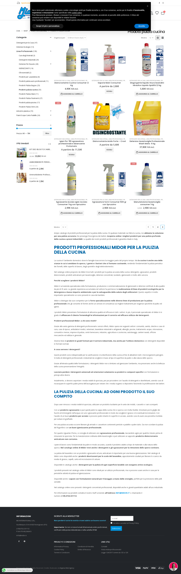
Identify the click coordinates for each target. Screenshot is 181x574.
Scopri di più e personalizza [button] (47, 26)
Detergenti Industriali (62, 139)
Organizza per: (59, 38)
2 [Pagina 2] (157, 227)
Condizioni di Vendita (86, 546)
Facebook (19, 541)
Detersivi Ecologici (23, 47)
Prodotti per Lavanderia (28, 77)
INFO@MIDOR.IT (123, 493)
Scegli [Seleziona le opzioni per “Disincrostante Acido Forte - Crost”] (109, 150)
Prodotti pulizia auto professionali (32, 81)
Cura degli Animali (25, 55)
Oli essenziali (24, 72)
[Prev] (148, 227)
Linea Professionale (78, 80)
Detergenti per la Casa (62, 80)
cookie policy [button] (77, 13)
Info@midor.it (21, 535)
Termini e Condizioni (62, 552)
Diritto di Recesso (84, 549)
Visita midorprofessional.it (111, 549)
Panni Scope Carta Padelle (26, 115)
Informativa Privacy (61, 546)
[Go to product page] (71, 60)
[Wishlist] (157, 13)
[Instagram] (163, 3)
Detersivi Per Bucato (27, 64)
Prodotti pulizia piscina (27, 102)
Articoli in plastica (23, 111)
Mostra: (144, 38)
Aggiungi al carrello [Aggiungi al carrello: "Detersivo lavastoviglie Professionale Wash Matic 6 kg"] (148, 152)
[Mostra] (151, 38)
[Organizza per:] (77, 38)
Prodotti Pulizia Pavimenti (29, 98)
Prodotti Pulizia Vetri (27, 107)
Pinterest (24, 541)
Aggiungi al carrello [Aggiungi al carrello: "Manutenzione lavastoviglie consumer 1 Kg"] (148, 213)
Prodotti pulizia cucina (28, 89)
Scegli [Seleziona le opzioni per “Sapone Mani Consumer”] (109, 91)
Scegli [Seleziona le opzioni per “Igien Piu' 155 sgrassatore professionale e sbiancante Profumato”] (72, 155)
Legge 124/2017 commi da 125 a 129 (114, 552)
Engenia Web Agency (67, 568)
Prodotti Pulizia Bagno (27, 85)
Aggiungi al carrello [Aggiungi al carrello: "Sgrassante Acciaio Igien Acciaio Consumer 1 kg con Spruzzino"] (72, 213)
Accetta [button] (141, 26)
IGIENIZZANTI (24, 68)
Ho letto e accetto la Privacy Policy (126, 523)
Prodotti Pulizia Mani (27, 94)
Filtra (47, 133)
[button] (158, 38)
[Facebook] (159, 3)
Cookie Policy (59, 549)
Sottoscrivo (116, 528)
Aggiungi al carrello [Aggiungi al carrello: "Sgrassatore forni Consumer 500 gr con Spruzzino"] (110, 213)
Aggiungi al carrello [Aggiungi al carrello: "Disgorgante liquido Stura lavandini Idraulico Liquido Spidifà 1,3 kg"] (148, 94)
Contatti (104, 546)
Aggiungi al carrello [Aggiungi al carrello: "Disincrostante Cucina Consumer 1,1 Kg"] (72, 94)
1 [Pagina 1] (153, 227)
